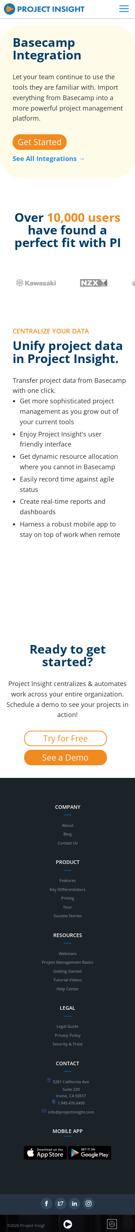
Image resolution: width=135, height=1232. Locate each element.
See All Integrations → (49, 158)
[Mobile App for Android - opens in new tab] (89, 1165)
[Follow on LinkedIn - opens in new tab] (74, 1207)
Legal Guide (67, 1026)
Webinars (67, 953)
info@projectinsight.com (71, 1112)
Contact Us (68, 843)
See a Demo (65, 757)
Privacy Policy (68, 1035)
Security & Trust (67, 1044)
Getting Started (67, 971)
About (67, 825)
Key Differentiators (67, 889)
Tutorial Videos (67, 979)
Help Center (68, 988)
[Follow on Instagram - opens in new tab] (88, 1207)
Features (67, 880)
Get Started (40, 142)
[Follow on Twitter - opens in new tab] (60, 1207)
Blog (67, 834)
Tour (67, 907)
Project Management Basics (67, 962)
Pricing (67, 898)
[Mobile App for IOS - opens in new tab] (45, 1165)
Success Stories (68, 915)
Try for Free (65, 738)
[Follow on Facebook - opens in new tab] (46, 1207)
